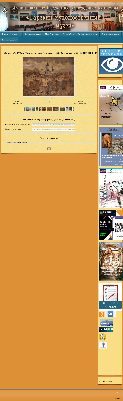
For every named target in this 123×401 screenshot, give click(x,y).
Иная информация (9, 40)
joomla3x (118, 398)
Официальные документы (88, 34)
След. (79, 101)
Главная (5, 34)
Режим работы (68, 34)
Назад (19, 101)
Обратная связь (106, 381)
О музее (15, 34)
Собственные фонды (32, 34)
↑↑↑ (116, 392)
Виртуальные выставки (110, 34)
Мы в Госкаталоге (52, 34)
